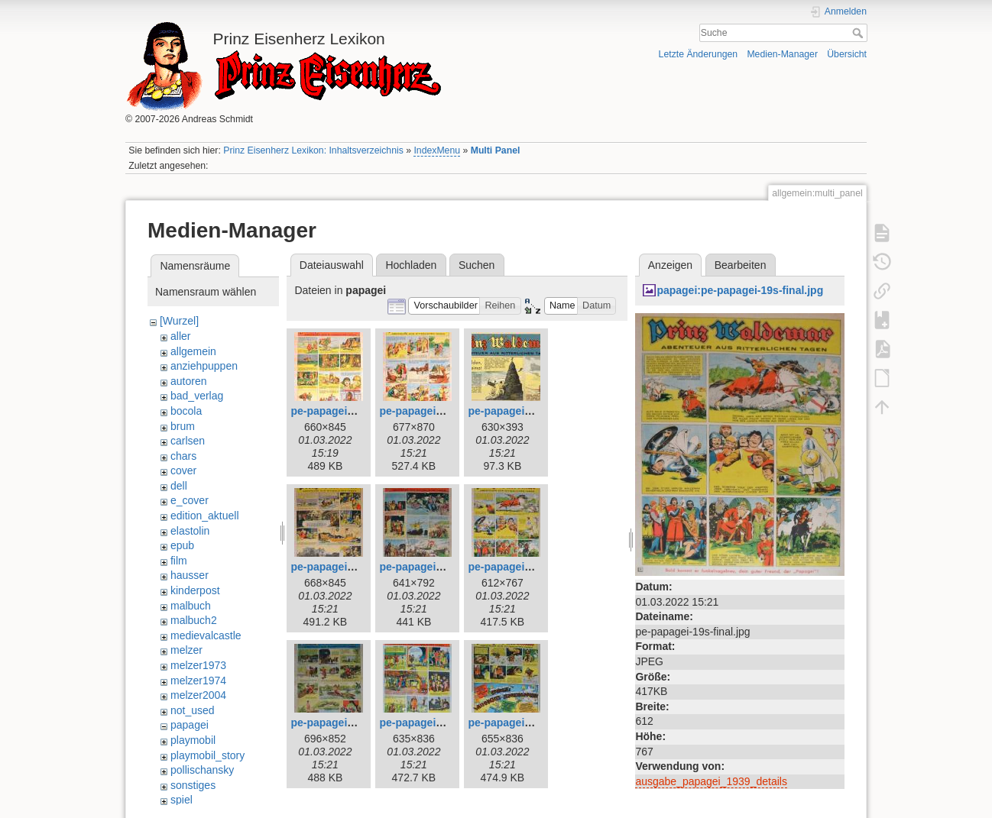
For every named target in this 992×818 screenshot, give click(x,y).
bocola (186, 411)
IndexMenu (436, 150)
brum (182, 426)
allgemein (193, 351)
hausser (189, 575)
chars (183, 456)
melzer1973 (198, 665)
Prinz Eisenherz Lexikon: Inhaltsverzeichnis (313, 150)
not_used (192, 710)
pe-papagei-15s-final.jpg (440, 567)
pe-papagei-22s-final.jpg (529, 722)
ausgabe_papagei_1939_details (711, 781)
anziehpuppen (204, 366)
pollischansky (202, 770)
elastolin (189, 531)
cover (183, 470)
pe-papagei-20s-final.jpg (351, 722)
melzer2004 (198, 695)
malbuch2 (193, 620)
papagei (189, 725)
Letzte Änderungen (698, 54)
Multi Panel (495, 150)
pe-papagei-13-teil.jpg (523, 411)
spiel (181, 800)
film (178, 560)
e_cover (189, 500)
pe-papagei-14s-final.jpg (351, 567)
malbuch (190, 606)
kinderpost (195, 590)
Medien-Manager (782, 54)
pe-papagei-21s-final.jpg (440, 722)
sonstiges (193, 785)
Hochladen (410, 265)
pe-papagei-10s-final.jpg (351, 411)
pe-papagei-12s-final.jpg (440, 411)
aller (180, 336)
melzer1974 (198, 680)
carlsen (187, 441)
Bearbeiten (741, 265)
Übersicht (847, 54)
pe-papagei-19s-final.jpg (529, 567)
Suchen (476, 265)
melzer (186, 650)
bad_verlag (196, 396)
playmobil (193, 740)
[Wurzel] (179, 321)
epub (182, 545)
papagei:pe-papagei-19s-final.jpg (739, 290)
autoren (188, 381)
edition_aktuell (204, 515)
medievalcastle (206, 635)
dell (178, 486)
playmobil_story (207, 755)
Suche (859, 32)
